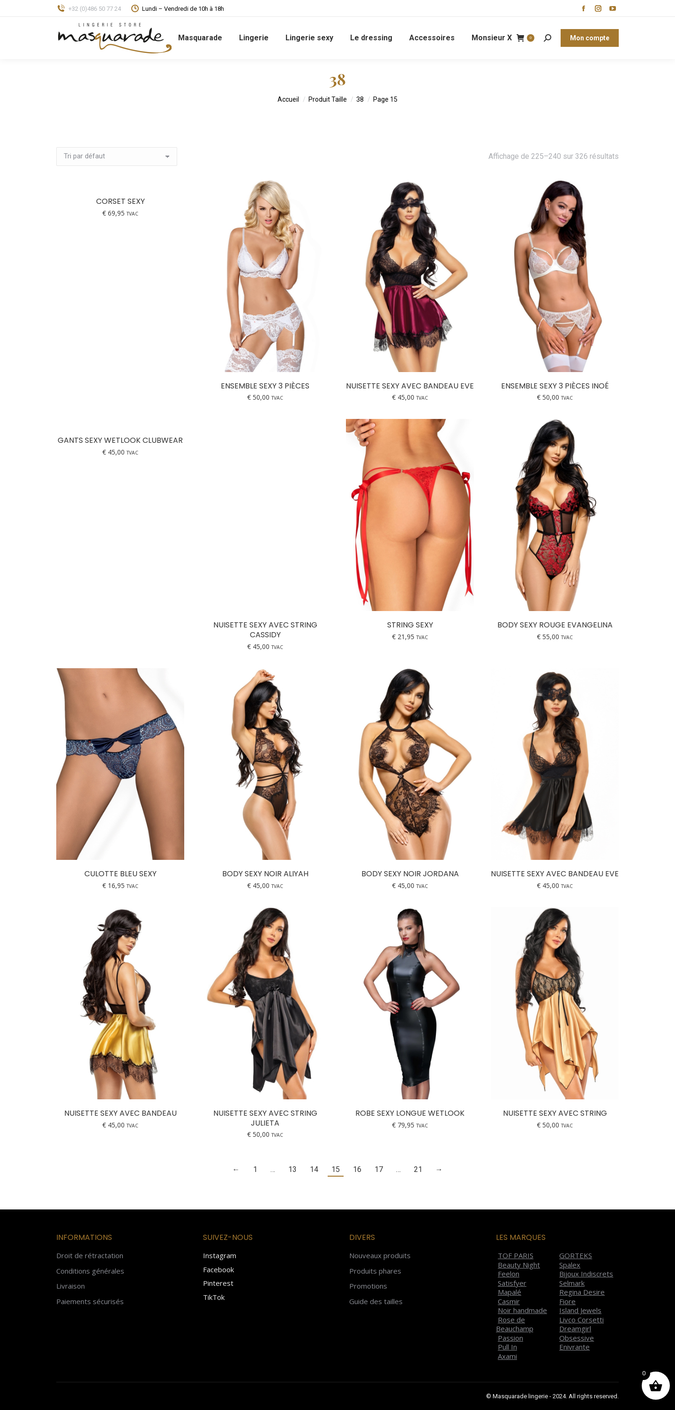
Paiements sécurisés (90, 1301)
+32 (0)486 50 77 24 (88, 8)
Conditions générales (90, 1271)
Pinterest (218, 1283)
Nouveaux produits (380, 1255)
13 (292, 1169)
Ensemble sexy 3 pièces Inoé (555, 385)
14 (314, 1169)
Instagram (219, 1255)
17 (379, 1169)
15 (335, 1169)
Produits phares (375, 1271)
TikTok (214, 1297)
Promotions (368, 1286)
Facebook (218, 1269)
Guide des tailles (376, 1301)
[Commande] (116, 156)
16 (357, 1169)
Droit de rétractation (89, 1255)
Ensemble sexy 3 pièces (265, 385)
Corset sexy (120, 201)
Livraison (70, 1286)
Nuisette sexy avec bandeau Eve (410, 385)
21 (418, 1169)
